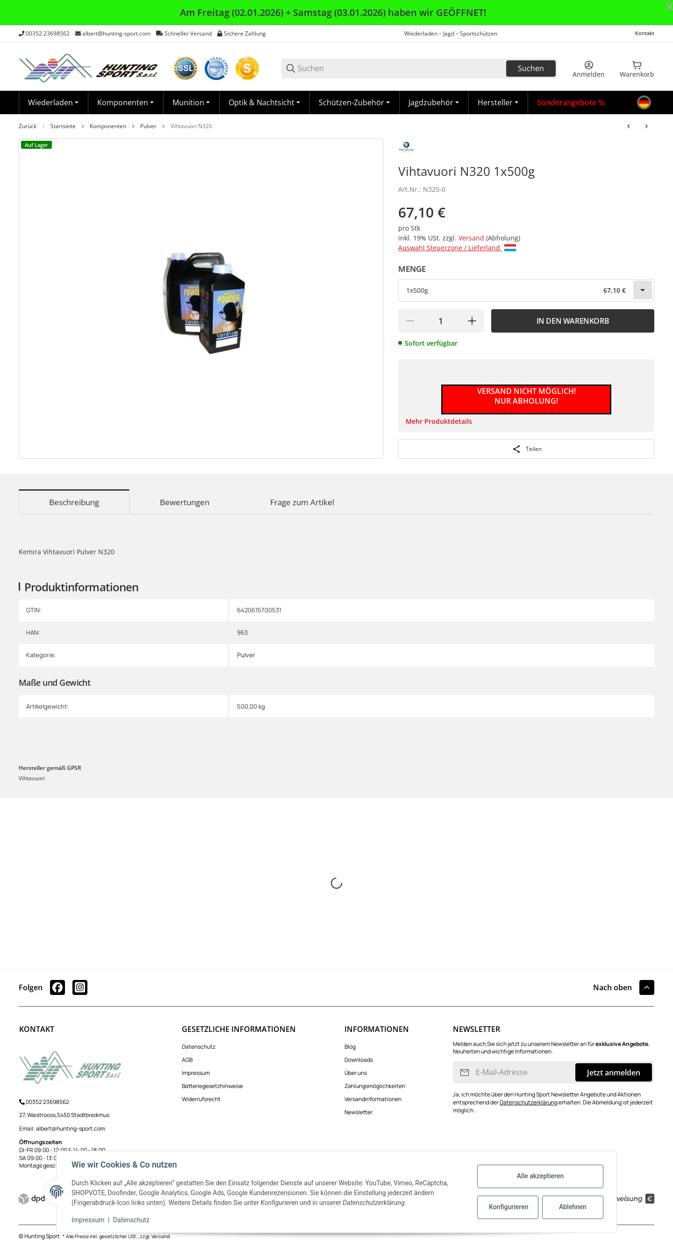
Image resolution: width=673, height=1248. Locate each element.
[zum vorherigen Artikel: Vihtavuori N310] (629, 126)
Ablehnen (573, 1207)
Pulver (148, 126)
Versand (472, 237)
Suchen (531, 68)
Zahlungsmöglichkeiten (374, 1086)
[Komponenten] (125, 102)
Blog (350, 1047)
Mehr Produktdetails (439, 421)
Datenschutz (198, 1047)
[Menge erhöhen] (472, 321)
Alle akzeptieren (540, 1176)
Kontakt (644, 32)
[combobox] (526, 290)
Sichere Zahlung (245, 33)
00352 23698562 (48, 33)
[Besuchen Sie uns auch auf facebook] (57, 987)
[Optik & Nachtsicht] (264, 102)
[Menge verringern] (410, 321)
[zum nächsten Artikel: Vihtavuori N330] (646, 126)
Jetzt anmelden (613, 1072)
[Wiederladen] (53, 102)
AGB (187, 1060)
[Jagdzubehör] (433, 102)
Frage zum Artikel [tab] (302, 502)
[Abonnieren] (464, 1072)
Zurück (27, 126)
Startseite (63, 126)
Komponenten (108, 126)
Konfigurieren (508, 1207)
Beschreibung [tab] (74, 502)
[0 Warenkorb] (637, 68)
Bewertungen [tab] (184, 502)
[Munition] (191, 102)
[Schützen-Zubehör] (354, 102)
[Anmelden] (589, 68)
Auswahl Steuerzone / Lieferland (457, 247)
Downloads (358, 1060)
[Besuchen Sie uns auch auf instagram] (79, 987)
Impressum (196, 1073)
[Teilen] (526, 449)
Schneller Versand (188, 33)
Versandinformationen (372, 1099)
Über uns (355, 1073)
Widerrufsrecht (201, 1099)
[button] (498, 102)
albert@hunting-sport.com (116, 33)
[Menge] (441, 321)
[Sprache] (644, 102)
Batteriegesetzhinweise (212, 1086)
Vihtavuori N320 (191, 126)
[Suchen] (401, 68)
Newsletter (358, 1112)
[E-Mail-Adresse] (524, 1072)
